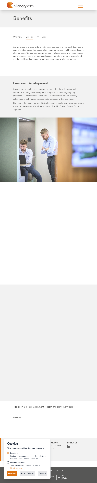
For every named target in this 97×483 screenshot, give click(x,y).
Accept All (12, 473)
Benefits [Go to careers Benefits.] (29, 37)
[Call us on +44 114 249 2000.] (52, 448)
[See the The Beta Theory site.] (62, 477)
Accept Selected (27, 473)
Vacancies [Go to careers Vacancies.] (41, 37)
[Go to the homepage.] (20, 5)
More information (16, 468)
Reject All (42, 473)
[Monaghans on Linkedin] (68, 446)
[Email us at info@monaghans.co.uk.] (52, 445)
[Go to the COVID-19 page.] (59, 471)
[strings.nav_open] (80, 6)
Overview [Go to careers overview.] (17, 37)
